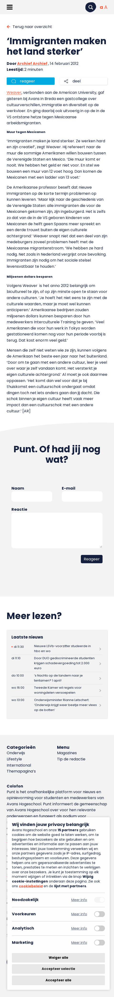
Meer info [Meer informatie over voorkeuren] (79, 914)
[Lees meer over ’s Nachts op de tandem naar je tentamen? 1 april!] (57, 678)
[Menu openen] (10, 7)
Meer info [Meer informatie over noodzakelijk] (79, 900)
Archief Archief (32, 63)
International (19, 765)
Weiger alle (58, 957)
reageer (27, 81)
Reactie (19, 509)
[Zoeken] (91, 7)
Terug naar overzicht (32, 26)
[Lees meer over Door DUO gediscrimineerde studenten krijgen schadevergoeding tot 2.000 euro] (57, 663)
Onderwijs (16, 753)
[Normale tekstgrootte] (101, 7)
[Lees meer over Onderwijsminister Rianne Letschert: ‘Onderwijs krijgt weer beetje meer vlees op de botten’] (57, 705)
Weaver (14, 92)
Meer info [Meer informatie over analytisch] (79, 928)
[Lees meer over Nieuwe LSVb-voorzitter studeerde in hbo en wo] (57, 649)
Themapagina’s (21, 771)
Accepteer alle (58, 980)
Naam (17, 488)
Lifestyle (14, 759)
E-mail (68, 488)
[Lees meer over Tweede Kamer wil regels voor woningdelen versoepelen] (57, 690)
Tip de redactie (71, 759)
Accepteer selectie (58, 969)
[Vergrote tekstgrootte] (105, 7)
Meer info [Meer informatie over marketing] (79, 942)
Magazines (67, 753)
